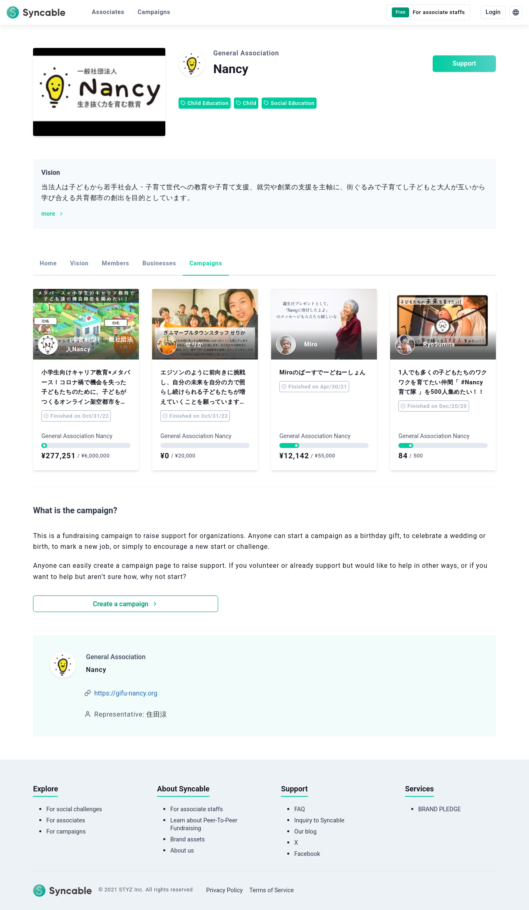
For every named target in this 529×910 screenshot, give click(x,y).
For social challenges (74, 809)
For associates (65, 820)
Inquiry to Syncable (319, 820)
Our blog (305, 831)
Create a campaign (125, 604)
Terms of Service (271, 890)
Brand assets (187, 839)
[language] (515, 12)
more (52, 213)
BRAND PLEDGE (439, 809)
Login (493, 12)
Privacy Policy (224, 890)
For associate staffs (196, 809)
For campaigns (66, 831)
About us (182, 850)
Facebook (307, 854)
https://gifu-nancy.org (125, 693)
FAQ (299, 809)
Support (464, 63)
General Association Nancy (76, 436)
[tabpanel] (264, 450)
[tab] (48, 264)
